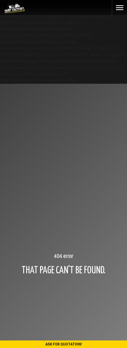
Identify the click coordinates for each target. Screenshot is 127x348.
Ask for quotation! (63, 344)
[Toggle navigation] (119, 7)
